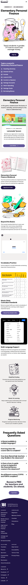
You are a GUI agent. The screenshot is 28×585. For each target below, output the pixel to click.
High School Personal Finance (4, 527)
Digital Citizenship (4, 532)
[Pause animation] (2, 235)
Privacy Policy (15, 555)
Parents (3, 549)
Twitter (4, 578)
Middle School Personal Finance (5, 520)
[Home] (4, 2)
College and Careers (4, 537)
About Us (4, 569)
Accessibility (15, 549)
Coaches (14, 518)
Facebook (5, 572)
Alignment (14, 512)
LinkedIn (4, 581)
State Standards (5, 563)
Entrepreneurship (5, 540)
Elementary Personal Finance (4, 514)
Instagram (5, 575)
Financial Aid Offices (4, 556)
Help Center (15, 547)
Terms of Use (15, 552)
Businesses (4, 560)
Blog (13, 524)
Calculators (15, 521)
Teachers (3, 547)
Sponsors (3, 552)
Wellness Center (16, 515)
